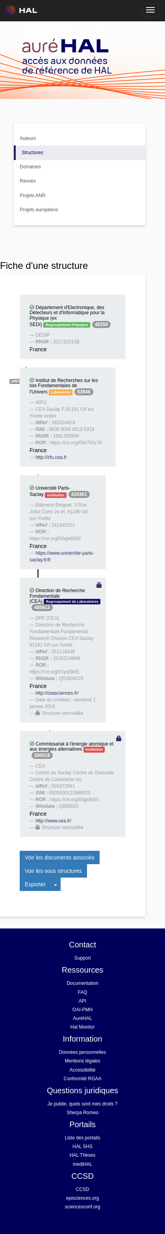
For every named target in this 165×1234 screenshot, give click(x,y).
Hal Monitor (82, 1027)
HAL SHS (82, 1146)
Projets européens (39, 210)
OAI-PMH (82, 1009)
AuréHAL (82, 1018)
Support (82, 958)
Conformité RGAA (82, 1078)
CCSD (82, 1189)
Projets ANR (32, 195)
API (82, 1001)
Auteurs (28, 138)
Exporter (35, 884)
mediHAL (82, 1164)
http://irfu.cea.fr (51, 457)
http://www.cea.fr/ (53, 821)
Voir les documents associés (60, 857)
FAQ (82, 992)
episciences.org (82, 1198)
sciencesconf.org (82, 1207)
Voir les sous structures (53, 871)
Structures (32, 152)
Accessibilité (82, 1070)
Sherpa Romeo (82, 1112)
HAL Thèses (82, 1155)
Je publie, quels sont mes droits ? (82, 1104)
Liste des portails (82, 1138)
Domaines (30, 167)
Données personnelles (82, 1052)
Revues (28, 181)
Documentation (82, 983)
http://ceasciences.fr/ (56, 693)
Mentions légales (82, 1061)
